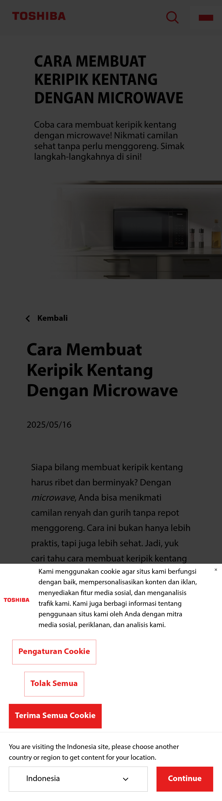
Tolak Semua (54, 684)
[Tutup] (216, 569)
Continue (185, 779)
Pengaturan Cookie (54, 652)
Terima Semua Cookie (55, 716)
